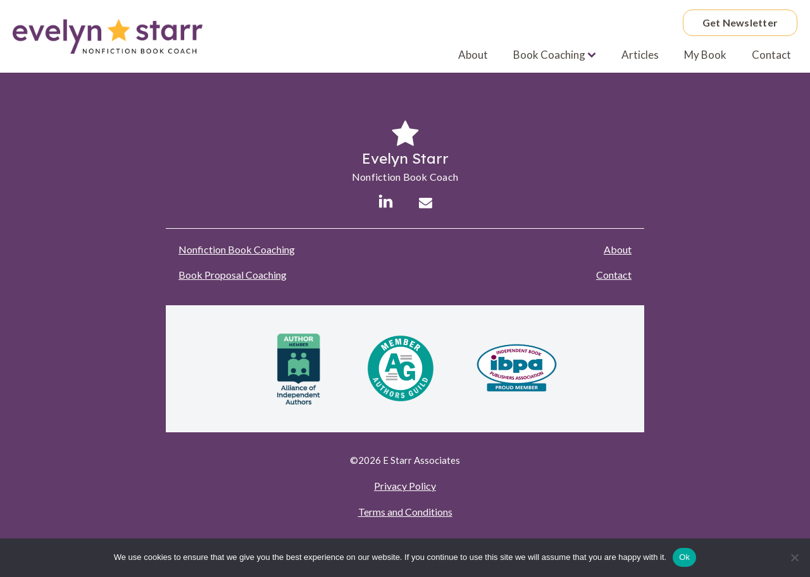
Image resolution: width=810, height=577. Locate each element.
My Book (705, 54)
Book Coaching (554, 54)
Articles (640, 54)
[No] (794, 557)
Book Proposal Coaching (232, 275)
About (473, 54)
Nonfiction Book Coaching (236, 249)
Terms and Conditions (405, 512)
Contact (771, 54)
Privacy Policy (405, 486)
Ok (684, 557)
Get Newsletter (740, 22)
